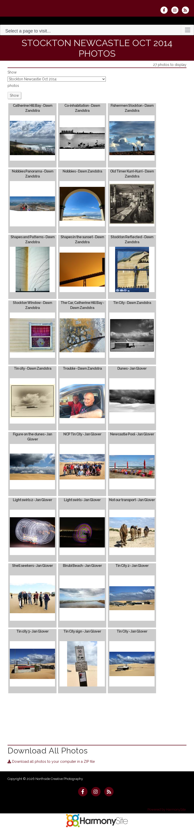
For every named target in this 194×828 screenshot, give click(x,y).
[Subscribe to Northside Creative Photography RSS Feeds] (186, 10)
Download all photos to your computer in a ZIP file (51, 762)
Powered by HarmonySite (167, 809)
